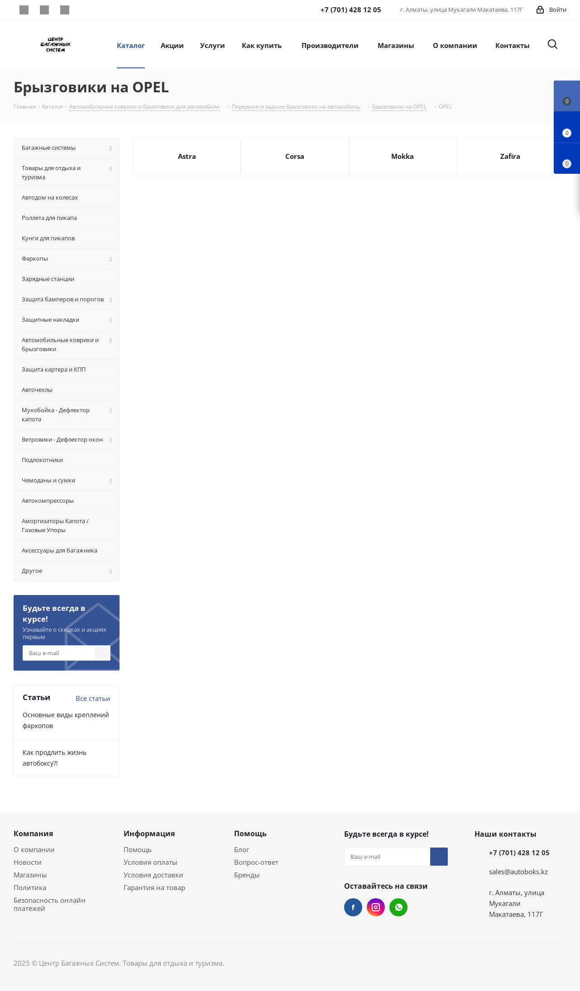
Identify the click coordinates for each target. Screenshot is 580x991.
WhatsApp (64, 9)
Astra (187, 156)
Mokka (402, 156)
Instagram (44, 9)
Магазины (30, 874)
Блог (241, 849)
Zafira (510, 156)
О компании (34, 849)
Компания (33, 834)
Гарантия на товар (154, 887)
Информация (149, 834)
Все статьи (93, 698)
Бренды (247, 874)
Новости (28, 862)
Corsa (294, 156)
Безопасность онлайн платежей (50, 904)
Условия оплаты (150, 862)
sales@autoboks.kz (518, 871)
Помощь (138, 849)
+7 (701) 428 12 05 (519, 852)
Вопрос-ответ (256, 862)
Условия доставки (153, 874)
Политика (30, 887)
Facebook (24, 9)
